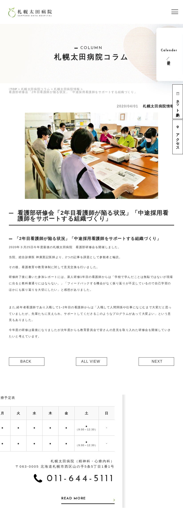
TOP (13, 89)
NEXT (157, 361)
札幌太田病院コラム (35, 89)
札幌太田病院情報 (67, 89)
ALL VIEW (90, 361)
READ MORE (74, 498)
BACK (26, 361)
